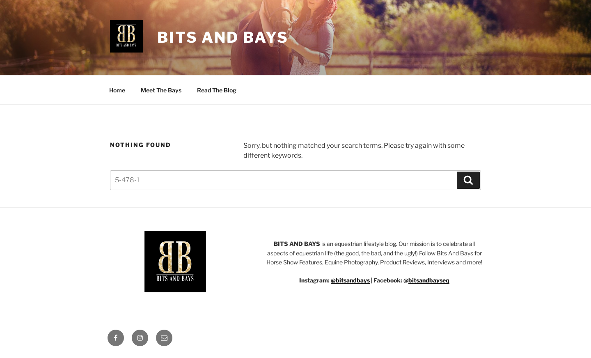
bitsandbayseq (428, 280)
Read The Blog (216, 90)
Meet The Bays (161, 90)
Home (117, 90)
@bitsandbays (350, 280)
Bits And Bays (222, 37)
